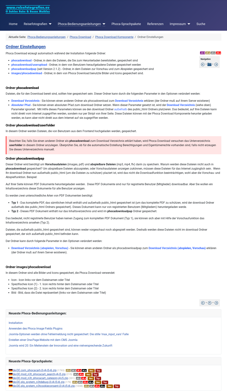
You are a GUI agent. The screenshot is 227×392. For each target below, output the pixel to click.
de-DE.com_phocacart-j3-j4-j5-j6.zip (35, 370)
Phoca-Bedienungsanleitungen (79, 24)
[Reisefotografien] (49, 24)
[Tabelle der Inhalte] (209, 64)
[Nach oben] (209, 302)
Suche (200, 24)
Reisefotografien (35, 24)
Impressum (178, 24)
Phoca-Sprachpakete (126, 24)
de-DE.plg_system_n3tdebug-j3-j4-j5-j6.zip (39, 382)
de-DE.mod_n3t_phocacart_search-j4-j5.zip (39, 374)
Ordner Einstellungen (26, 46)
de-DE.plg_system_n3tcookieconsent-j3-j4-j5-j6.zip (44, 386)
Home (13, 24)
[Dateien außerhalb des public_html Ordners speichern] (216, 64)
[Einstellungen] (203, 64)
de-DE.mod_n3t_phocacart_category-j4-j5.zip (40, 378)
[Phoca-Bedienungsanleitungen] (103, 24)
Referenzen (155, 24)
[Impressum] (188, 24)
